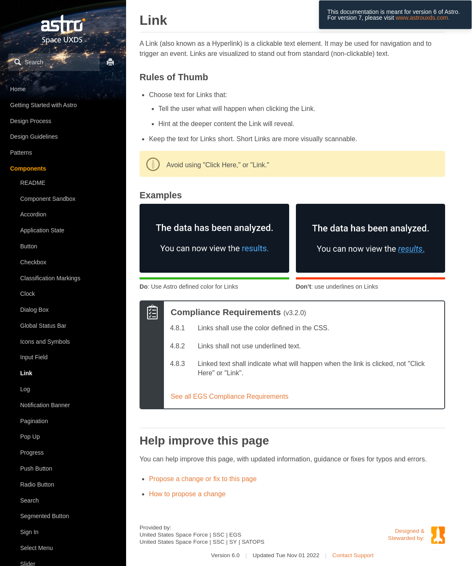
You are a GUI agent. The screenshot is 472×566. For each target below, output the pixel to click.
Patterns (21, 152)
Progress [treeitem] (32, 452)
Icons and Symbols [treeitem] (45, 341)
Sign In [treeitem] (29, 532)
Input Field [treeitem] (33, 357)
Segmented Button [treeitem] (44, 516)
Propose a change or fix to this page (202, 478)
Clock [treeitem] (27, 293)
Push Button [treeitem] (36, 468)
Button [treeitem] (28, 246)
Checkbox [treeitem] (33, 262)
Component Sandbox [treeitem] (48, 198)
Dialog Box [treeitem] (34, 309)
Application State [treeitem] (42, 230)
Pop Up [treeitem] (30, 436)
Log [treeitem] (25, 389)
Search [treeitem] (29, 500)
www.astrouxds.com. (422, 17)
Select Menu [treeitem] (36, 548)
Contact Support (353, 555)
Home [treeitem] (18, 89)
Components (28, 168)
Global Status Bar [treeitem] (43, 325)
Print (110, 62)
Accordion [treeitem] (33, 214)
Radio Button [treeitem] (37, 484)
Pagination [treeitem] (34, 421)
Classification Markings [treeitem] (50, 278)
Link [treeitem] (26, 373)
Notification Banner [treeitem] (45, 405)
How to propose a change (187, 494)
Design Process (30, 121)
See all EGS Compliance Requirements (229, 396)
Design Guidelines (34, 136)
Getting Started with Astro (43, 105)
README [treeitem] (32, 182)
